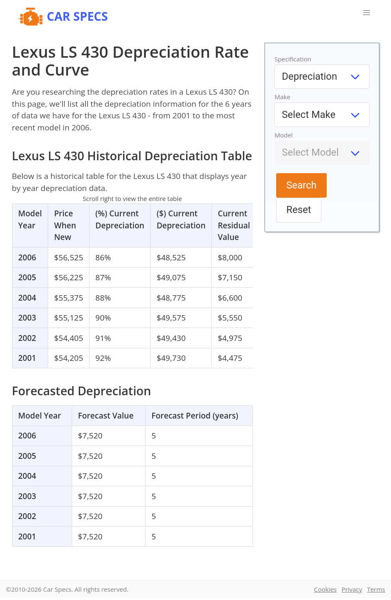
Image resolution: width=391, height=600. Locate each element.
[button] (366, 13)
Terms (376, 589)
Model (283, 135)
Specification (292, 59)
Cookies (325, 589)
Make (282, 97)
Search (302, 185)
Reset (299, 210)
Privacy (352, 589)
